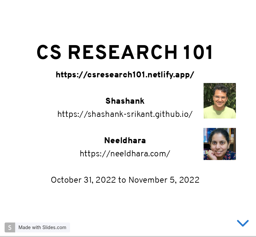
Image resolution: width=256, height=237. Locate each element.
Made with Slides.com (42, 227)
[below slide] (243, 224)
